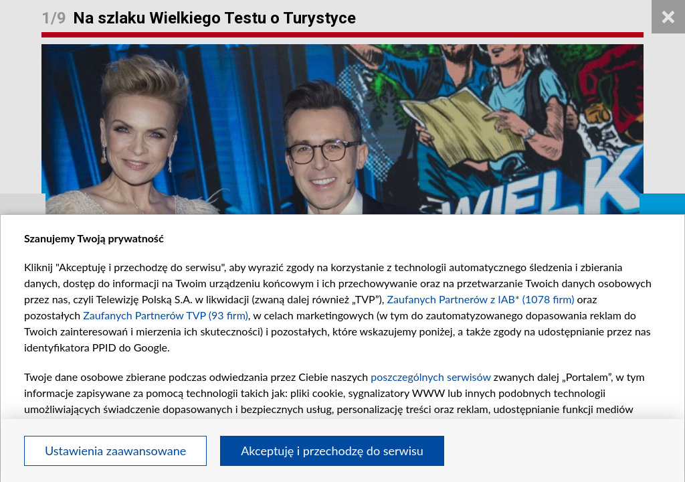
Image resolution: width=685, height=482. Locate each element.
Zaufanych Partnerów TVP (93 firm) (165, 315)
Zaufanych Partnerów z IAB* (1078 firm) (481, 299)
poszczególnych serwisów (430, 376)
